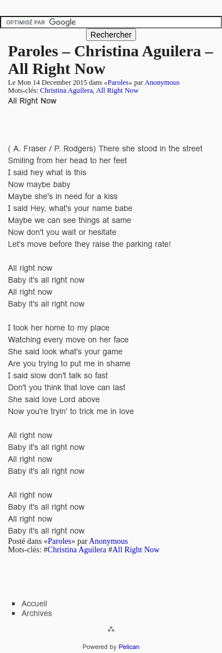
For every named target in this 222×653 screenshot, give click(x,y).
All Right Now (117, 90)
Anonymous (162, 82)
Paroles (118, 82)
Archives (37, 613)
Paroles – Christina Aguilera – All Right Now (110, 59)
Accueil (34, 603)
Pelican (128, 647)
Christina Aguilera (66, 90)
